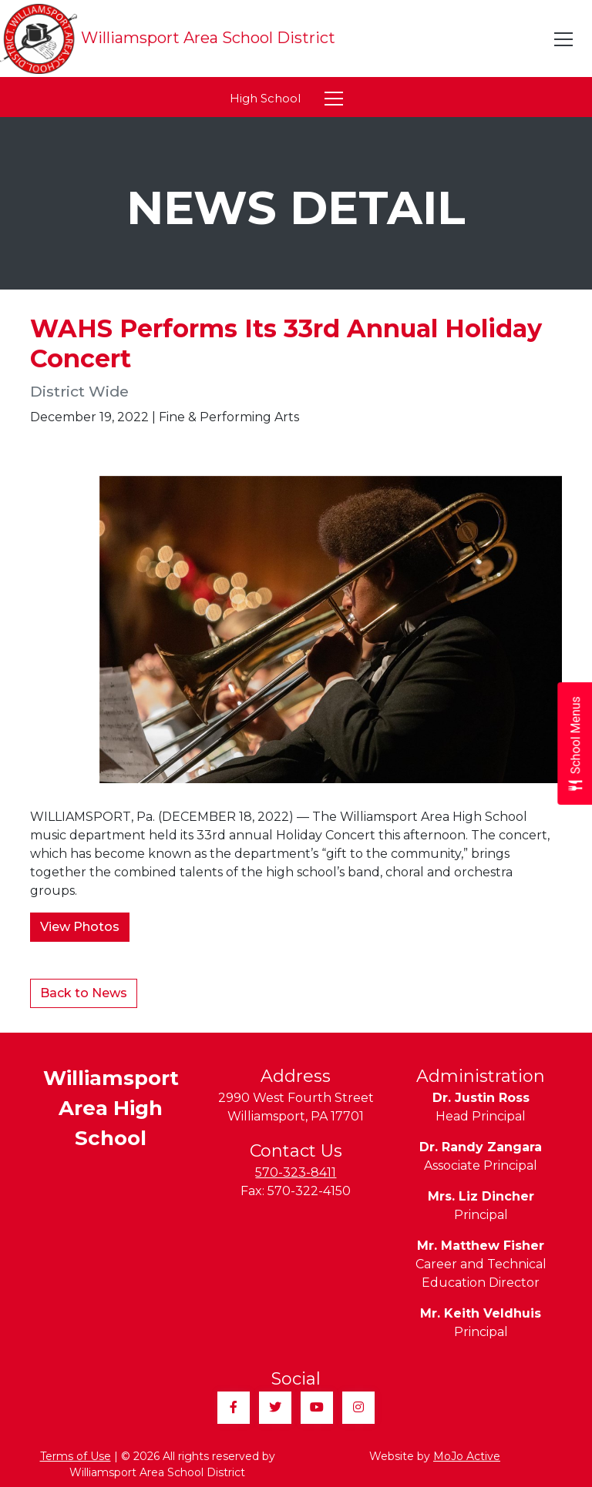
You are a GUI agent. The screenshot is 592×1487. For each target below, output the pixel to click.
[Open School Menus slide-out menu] (574, 743)
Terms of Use (75, 1456)
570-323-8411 (295, 1172)
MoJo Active (466, 1456)
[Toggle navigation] (564, 39)
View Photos (79, 926)
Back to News (83, 993)
